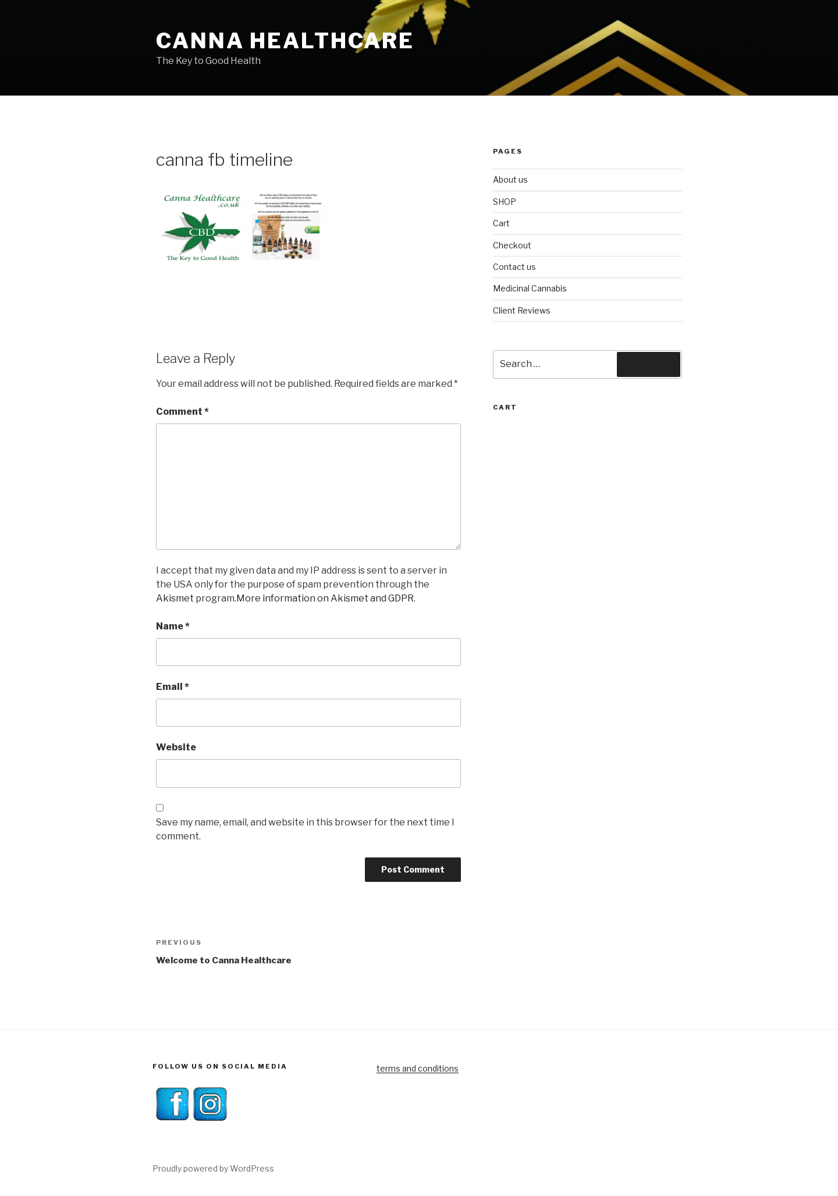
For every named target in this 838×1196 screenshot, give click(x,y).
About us (510, 179)
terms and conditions (418, 1068)
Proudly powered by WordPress (213, 1168)
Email (172, 686)
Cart (501, 223)
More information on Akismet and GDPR (325, 598)
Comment (182, 411)
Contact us (514, 267)
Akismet (175, 598)
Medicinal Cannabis (530, 288)
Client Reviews (522, 310)
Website (176, 747)
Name (173, 626)
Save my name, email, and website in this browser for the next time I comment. (305, 829)
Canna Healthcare (285, 41)
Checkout (512, 245)
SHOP (504, 202)
